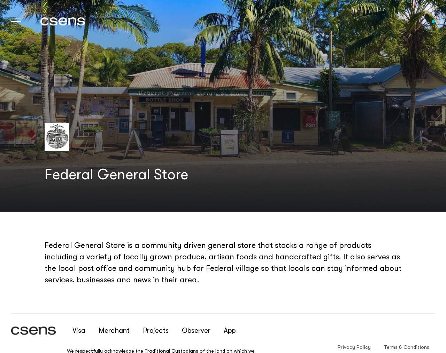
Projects (156, 331)
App (230, 331)
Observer (196, 331)
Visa (78, 331)
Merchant (114, 331)
